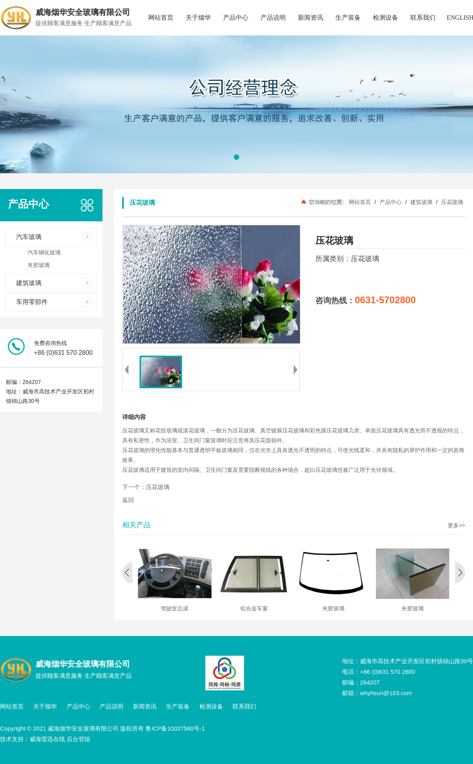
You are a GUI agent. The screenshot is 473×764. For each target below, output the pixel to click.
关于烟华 (198, 17)
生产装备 (348, 17)
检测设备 (385, 17)
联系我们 (423, 17)
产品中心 (235, 17)
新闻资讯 (310, 17)
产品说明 (273, 17)
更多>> (456, 525)
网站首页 (160, 17)
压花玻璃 (451, 202)
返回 (128, 500)
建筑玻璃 (421, 202)
